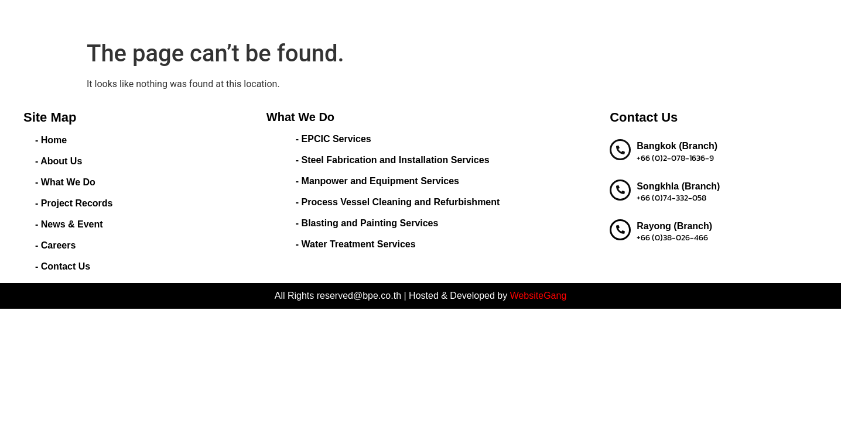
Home (302, 17)
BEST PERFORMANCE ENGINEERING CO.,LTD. (143, 17)
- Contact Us (62, 266)
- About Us (58, 161)
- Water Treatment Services (356, 244)
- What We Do (65, 182)
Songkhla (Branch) (678, 186)
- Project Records (73, 203)
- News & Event (69, 224)
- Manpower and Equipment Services (377, 181)
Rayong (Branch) (674, 226)
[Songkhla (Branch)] (620, 190)
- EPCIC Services (333, 139)
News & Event (559, 17)
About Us (345, 17)
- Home (51, 140)
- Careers (55, 245)
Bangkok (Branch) (677, 146)
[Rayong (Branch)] (620, 229)
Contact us (667, 17)
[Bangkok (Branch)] (620, 149)
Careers (616, 17)
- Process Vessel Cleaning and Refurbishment (398, 202)
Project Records (484, 17)
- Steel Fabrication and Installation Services (393, 160)
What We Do (408, 17)
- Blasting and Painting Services (367, 223)
